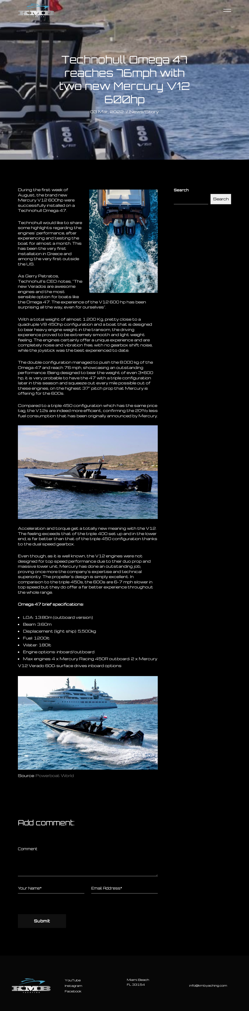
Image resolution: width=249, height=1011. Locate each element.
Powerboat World (55, 775)
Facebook (73, 991)
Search (181, 190)
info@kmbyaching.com (208, 985)
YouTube (73, 980)
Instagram (73, 986)
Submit (42, 920)
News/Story (144, 111)
